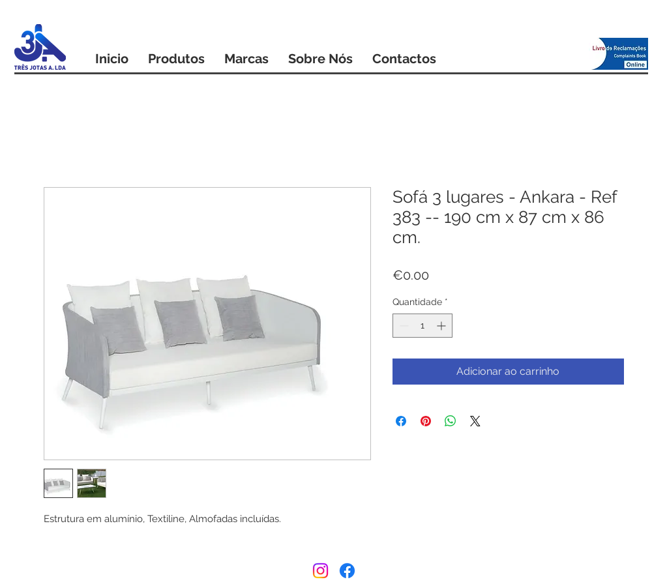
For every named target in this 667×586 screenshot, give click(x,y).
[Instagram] (320, 571)
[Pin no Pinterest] (426, 421)
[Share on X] (475, 421)
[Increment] (442, 325)
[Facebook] (347, 571)
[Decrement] (402, 325)
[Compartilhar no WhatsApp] (450, 421)
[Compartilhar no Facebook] (401, 421)
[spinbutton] (422, 325)
